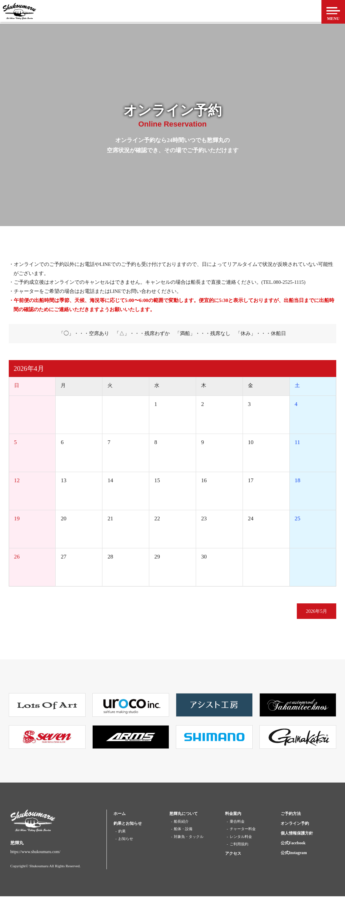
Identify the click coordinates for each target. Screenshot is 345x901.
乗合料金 (237, 826)
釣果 (122, 836)
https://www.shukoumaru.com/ (35, 856)
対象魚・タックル (188, 841)
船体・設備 (183, 833)
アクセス (233, 858)
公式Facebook (293, 847)
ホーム (120, 818)
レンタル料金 (241, 841)
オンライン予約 (295, 828)
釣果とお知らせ (128, 828)
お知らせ (125, 844)
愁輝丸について (183, 818)
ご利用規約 (239, 849)
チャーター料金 (243, 833)
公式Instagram (294, 857)
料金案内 (233, 818)
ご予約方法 (291, 818)
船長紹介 (181, 826)
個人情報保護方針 (297, 838)
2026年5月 (309, 614)
